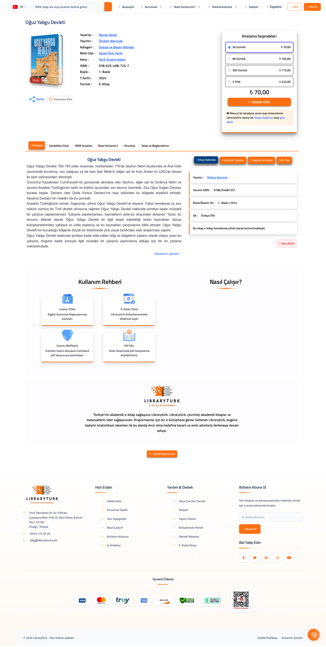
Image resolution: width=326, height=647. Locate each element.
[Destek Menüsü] (313, 634)
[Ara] (107, 7)
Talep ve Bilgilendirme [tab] (154, 146)
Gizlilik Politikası (267, 639)
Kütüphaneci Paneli (188, 528)
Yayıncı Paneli (185, 519)
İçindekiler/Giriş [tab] (58, 146)
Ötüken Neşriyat (111, 41)
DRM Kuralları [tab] (82, 146)
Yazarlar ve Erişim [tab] (262, 161)
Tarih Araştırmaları (112, 60)
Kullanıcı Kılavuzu (115, 537)
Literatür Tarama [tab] (232, 161)
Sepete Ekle (259, 102)
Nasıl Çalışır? (112, 528)
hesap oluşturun (263, 118)
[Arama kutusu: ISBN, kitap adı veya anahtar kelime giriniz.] (76, 7)
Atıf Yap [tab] (286, 161)
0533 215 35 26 (40, 534)
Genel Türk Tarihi (111, 53)
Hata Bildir (286, 244)
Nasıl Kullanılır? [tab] (107, 146)
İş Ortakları (111, 546)
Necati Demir (108, 35)
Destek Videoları (186, 537)
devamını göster (168, 254)
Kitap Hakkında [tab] (204, 160)
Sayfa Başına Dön (162, 455)
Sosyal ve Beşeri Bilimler (116, 47)
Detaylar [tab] (36, 146)
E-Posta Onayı (185, 546)
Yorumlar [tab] (128, 146)
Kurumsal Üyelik (115, 510)
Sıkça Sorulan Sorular (190, 501)
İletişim (181, 510)
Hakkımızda (111, 501)
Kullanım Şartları (292, 639)
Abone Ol (249, 529)
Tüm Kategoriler (114, 519)
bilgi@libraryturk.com (43, 541)
